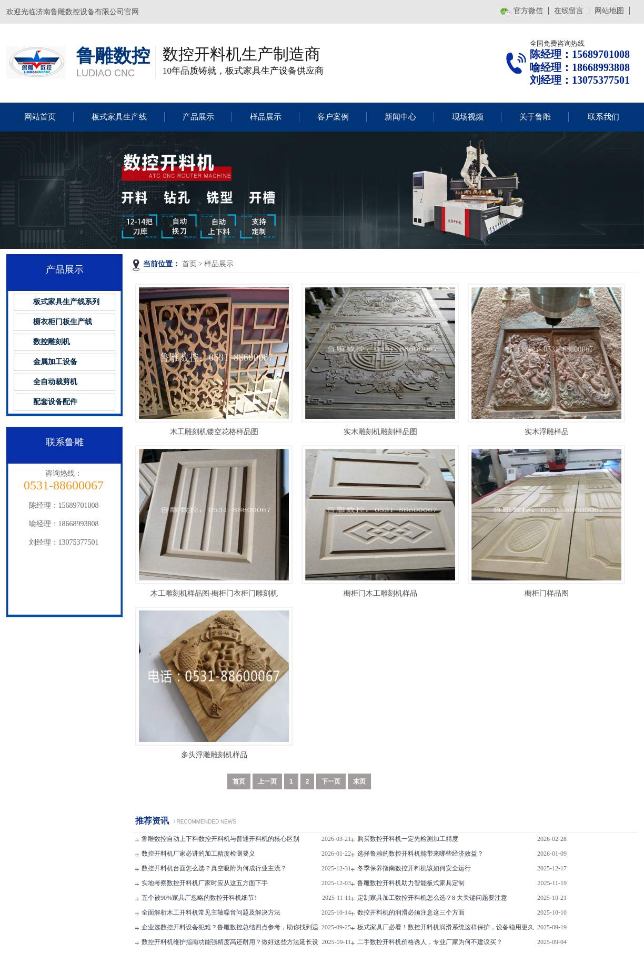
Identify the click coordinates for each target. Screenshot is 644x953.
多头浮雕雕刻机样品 (214, 755)
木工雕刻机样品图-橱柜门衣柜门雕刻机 (214, 593)
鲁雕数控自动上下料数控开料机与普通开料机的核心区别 (220, 838)
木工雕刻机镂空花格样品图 (214, 432)
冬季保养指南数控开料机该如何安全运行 (414, 868)
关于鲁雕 (535, 117)
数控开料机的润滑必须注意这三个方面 (411, 912)
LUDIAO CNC (105, 73)
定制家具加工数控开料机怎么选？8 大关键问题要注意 (432, 897)
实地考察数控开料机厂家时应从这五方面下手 (205, 883)
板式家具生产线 (119, 117)
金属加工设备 (55, 362)
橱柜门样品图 (547, 593)
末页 (359, 781)
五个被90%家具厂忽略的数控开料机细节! (199, 897)
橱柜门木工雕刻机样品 (380, 593)
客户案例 (333, 117)
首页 (189, 264)
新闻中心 (400, 117)
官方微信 (528, 11)
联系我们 (603, 117)
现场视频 (468, 117)
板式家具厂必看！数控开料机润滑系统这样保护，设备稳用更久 (445, 927)
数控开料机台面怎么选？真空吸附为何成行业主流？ (214, 868)
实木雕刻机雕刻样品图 (380, 432)
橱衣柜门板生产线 (62, 322)
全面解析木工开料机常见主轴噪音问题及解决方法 (211, 912)
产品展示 (198, 117)
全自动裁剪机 (55, 382)
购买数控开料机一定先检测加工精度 (407, 838)
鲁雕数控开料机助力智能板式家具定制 (411, 883)
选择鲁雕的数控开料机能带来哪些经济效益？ (420, 853)
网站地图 (609, 11)
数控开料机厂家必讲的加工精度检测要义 (198, 853)
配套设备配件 (55, 402)
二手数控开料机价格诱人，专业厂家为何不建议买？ (429, 942)
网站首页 (40, 117)
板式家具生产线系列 (66, 302)
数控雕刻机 (51, 342)
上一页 (267, 781)
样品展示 (265, 117)
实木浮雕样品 (547, 432)
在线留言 (568, 11)
